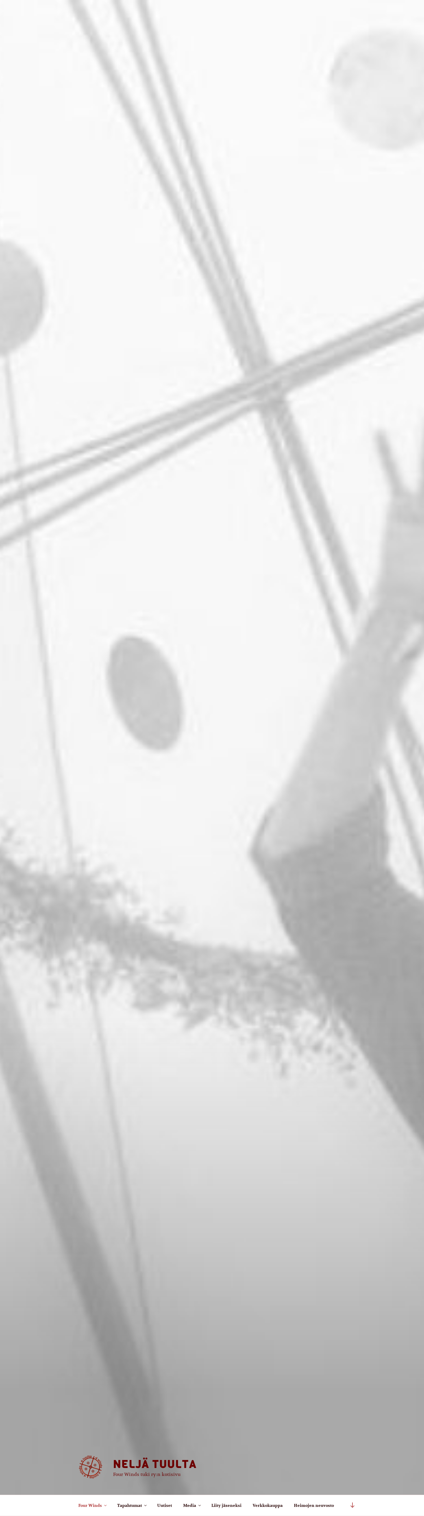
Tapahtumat (132, 1505)
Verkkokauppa (268, 1505)
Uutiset (164, 1505)
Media (192, 1505)
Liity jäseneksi (226, 1505)
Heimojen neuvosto (314, 1505)
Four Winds (92, 1505)
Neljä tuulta (155, 1464)
